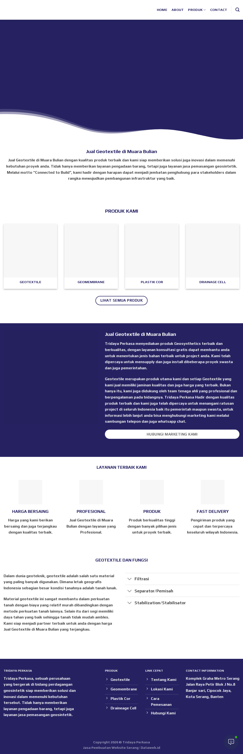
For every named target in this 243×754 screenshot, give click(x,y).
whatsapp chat (171, 421)
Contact (218, 10)
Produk (197, 10)
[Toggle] (129, 579)
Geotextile (212, 379)
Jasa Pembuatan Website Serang (111, 747)
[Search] (237, 10)
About (178, 10)
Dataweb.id (150, 747)
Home (162, 10)
